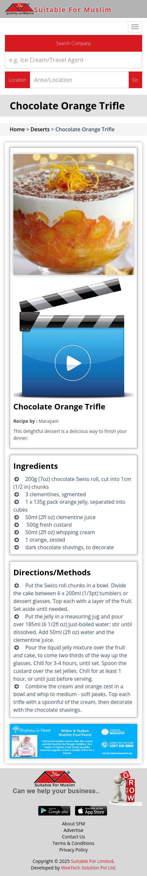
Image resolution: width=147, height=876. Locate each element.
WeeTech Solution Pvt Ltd (88, 868)
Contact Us (73, 837)
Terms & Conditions (74, 843)
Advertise (73, 830)
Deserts (40, 129)
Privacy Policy (73, 850)
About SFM (73, 823)
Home (17, 129)
